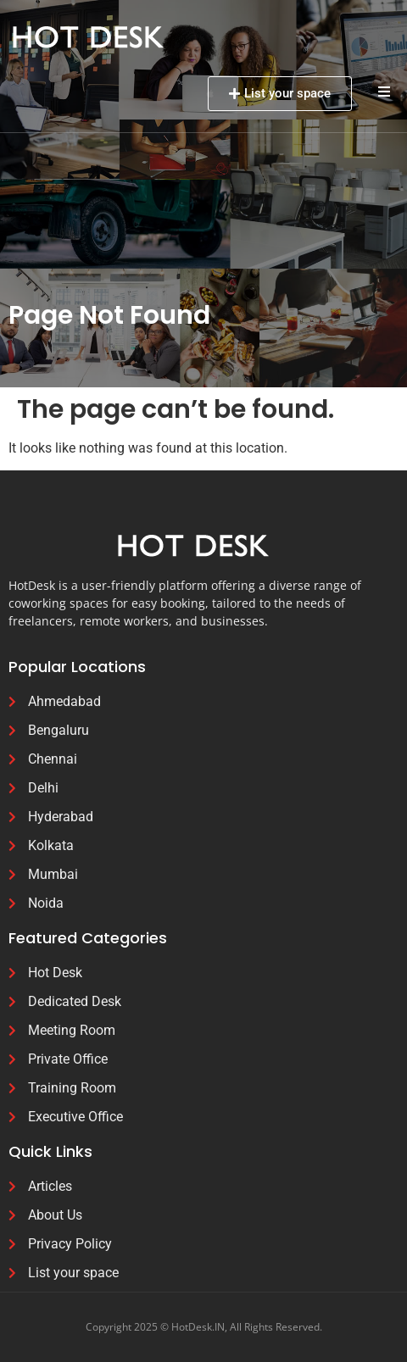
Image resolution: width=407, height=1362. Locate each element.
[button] (384, 91)
